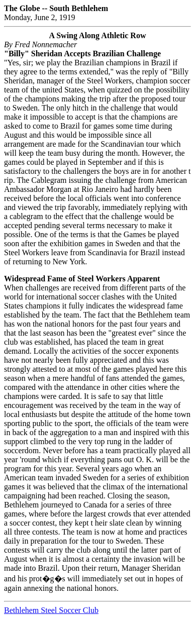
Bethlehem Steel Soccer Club (51, 610)
